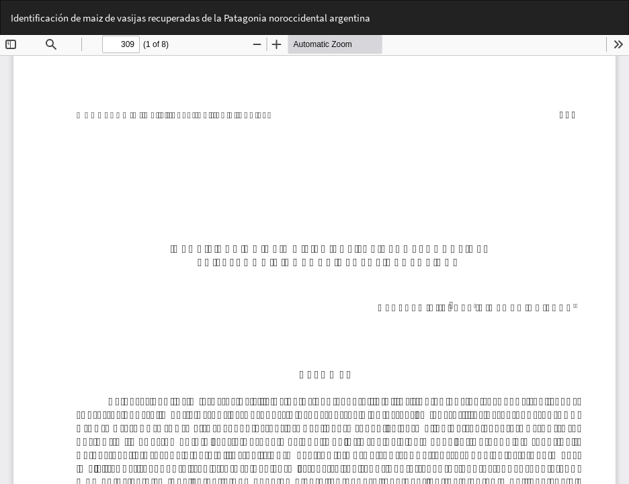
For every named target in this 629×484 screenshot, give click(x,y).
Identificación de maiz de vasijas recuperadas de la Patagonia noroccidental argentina (190, 17)
